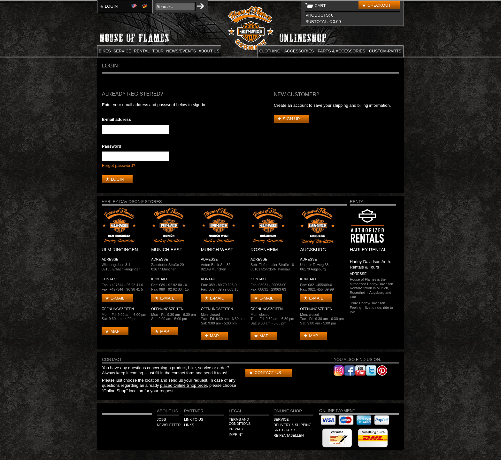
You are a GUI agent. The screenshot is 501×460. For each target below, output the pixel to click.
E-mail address (116, 119)
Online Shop (288, 411)
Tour (158, 51)
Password (111, 146)
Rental (142, 51)
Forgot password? (118, 165)
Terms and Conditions (239, 421)
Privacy (236, 429)
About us (208, 51)
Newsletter (169, 425)
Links (189, 425)
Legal (235, 411)
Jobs (161, 419)
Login (111, 6)
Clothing (270, 51)
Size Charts (285, 430)
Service (122, 51)
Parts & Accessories (341, 51)
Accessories (299, 51)
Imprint (236, 434)
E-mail (117, 298)
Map (115, 331)
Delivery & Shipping (293, 425)
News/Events (181, 51)
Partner (194, 411)
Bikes (105, 51)
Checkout (379, 5)
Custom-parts (385, 51)
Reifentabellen (289, 435)
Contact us (267, 372)
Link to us (193, 419)
